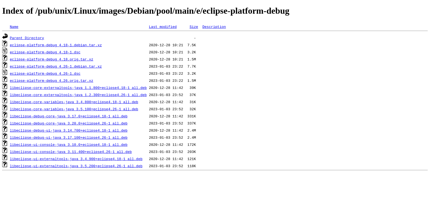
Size (193, 26)
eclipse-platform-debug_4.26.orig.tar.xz (51, 80)
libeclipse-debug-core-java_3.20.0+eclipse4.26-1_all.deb (69, 123)
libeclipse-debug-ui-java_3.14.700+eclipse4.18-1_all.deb (69, 130)
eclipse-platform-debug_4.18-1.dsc (45, 52)
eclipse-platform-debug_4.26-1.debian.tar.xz (56, 66)
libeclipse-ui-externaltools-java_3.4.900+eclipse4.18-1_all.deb (76, 158)
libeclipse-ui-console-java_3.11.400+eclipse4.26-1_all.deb (71, 151)
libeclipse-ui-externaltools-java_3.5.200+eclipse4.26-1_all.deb (76, 165)
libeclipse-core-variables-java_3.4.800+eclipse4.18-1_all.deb (74, 101)
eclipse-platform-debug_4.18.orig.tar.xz (51, 59)
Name (14, 26)
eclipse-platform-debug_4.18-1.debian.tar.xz (56, 44)
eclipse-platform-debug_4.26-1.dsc (45, 73)
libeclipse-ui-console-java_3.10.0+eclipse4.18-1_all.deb (69, 144)
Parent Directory (27, 37)
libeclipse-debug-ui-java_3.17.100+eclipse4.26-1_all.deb (69, 137)
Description (214, 26)
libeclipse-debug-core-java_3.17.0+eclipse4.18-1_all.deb (69, 116)
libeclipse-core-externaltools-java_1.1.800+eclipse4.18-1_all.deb (78, 87)
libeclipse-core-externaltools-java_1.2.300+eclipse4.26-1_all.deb (78, 94)
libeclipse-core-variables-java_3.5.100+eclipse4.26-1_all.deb (74, 108)
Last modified (163, 26)
